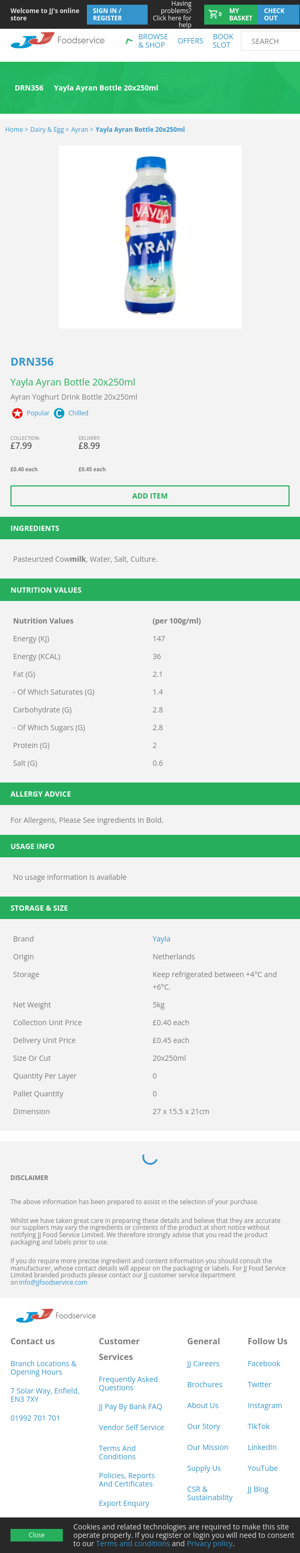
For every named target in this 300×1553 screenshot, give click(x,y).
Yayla (162, 939)
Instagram (265, 1405)
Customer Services (119, 1349)
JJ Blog (258, 1489)
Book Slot (223, 40)
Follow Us (267, 1341)
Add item (150, 496)
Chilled (78, 413)
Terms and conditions (133, 1543)
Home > (16, 129)
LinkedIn (262, 1447)
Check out (274, 14)
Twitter (260, 1384)
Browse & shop (153, 40)
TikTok (259, 1426)
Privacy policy (210, 1543)
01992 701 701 (35, 1418)
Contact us (32, 1341)
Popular (38, 413)
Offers (190, 41)
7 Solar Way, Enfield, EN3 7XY (45, 1395)
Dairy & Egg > (49, 129)
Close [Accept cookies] (37, 1535)
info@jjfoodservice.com (53, 1282)
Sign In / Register (108, 14)
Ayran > (82, 129)
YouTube (263, 1468)
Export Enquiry (124, 1503)
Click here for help (170, 14)
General (203, 1341)
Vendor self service (131, 1427)
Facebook (264, 1363)
